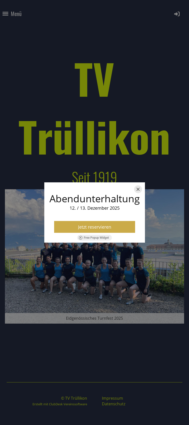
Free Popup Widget (94, 238)
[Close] (138, 189)
